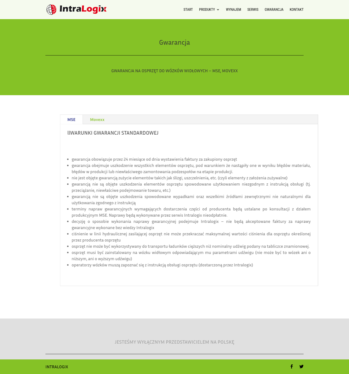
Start (188, 10)
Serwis (252, 10)
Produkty (207, 10)
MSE (111, 119)
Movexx (137, 119)
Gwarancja (274, 10)
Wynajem (233, 10)
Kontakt (297, 10)
